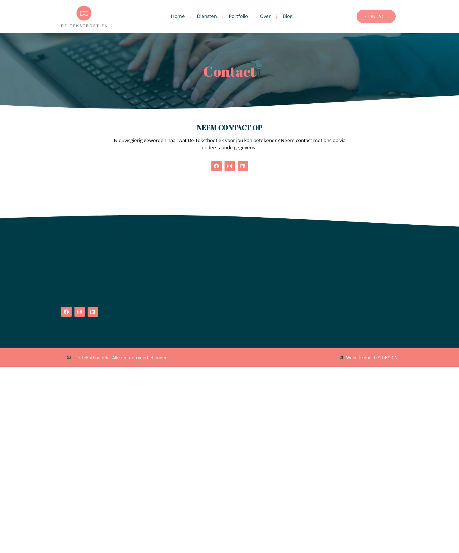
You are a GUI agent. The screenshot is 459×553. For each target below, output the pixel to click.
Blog (287, 16)
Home (178, 16)
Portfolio (238, 16)
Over (265, 16)
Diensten (207, 16)
